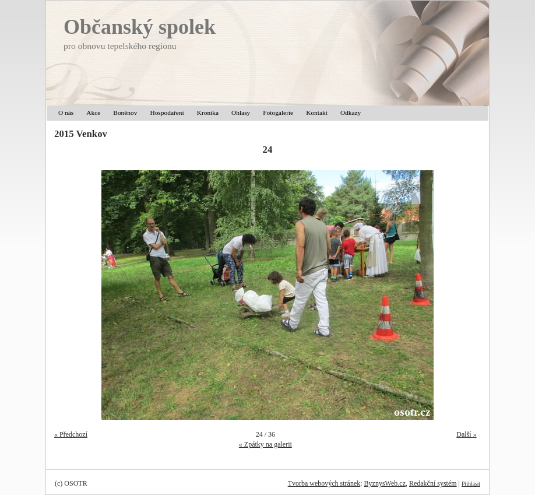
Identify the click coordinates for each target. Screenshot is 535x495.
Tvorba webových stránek (324, 483)
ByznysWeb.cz (385, 483)
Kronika (208, 112)
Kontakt (317, 112)
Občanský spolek (140, 26)
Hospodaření (167, 112)
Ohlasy (240, 112)
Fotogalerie (278, 112)
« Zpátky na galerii (265, 444)
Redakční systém (433, 483)
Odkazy (350, 112)
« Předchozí (70, 434)
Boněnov (125, 112)
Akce (93, 112)
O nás (65, 112)
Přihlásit (471, 483)
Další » (466, 434)
